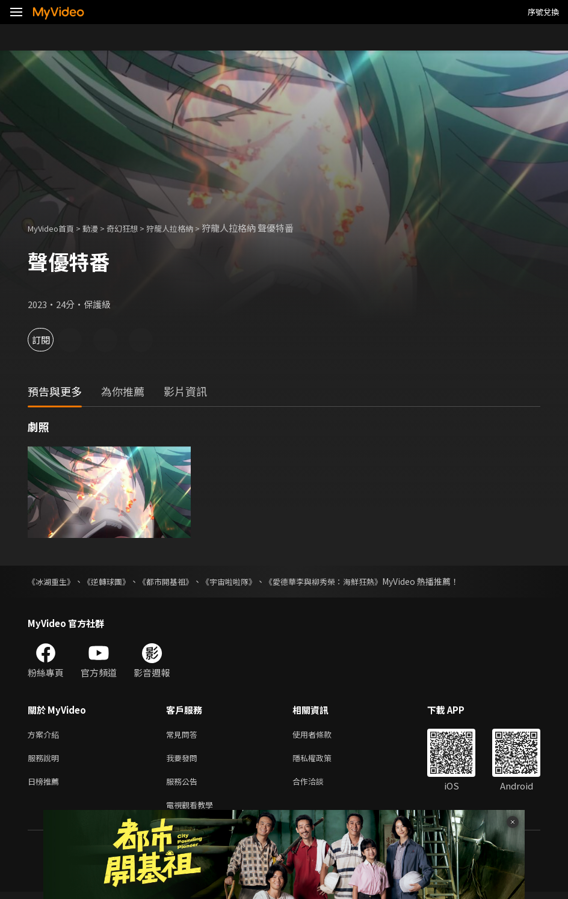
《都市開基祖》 (175, 581)
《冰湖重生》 (53, 581)
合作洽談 (318, 785)
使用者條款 (322, 735)
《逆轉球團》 (112, 581)
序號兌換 (543, 11)
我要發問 (184, 760)
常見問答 (184, 735)
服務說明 (46, 760)
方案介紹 (46, 735)
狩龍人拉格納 (189, 227)
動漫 (100, 227)
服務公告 (184, 785)
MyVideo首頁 (55, 227)
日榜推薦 (46, 785)
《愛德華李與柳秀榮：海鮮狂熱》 (343, 581)
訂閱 (52, 339)
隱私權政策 (322, 760)
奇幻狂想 (135, 227)
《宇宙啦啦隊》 (242, 581)
